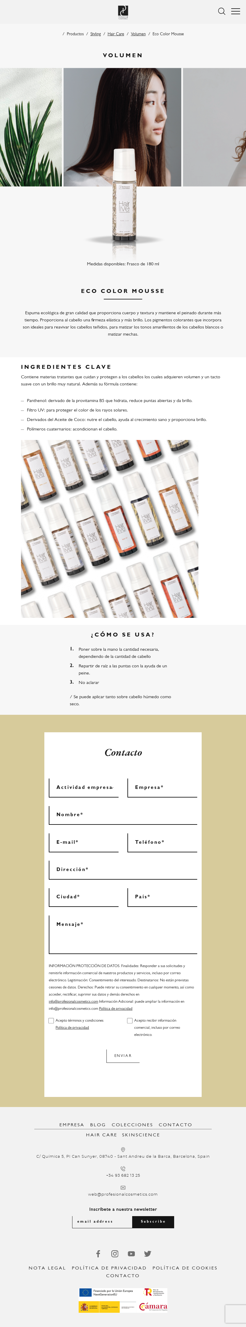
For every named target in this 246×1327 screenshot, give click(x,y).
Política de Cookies (185, 1268)
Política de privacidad (115, 1009)
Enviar (123, 1056)
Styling (95, 34)
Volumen (138, 34)
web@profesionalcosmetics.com (123, 1195)
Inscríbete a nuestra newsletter (123, 1209)
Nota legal (47, 1268)
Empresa (72, 1125)
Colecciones (132, 1125)
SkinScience (141, 1135)
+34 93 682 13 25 (123, 1176)
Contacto (175, 1125)
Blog (98, 1125)
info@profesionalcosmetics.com (73, 1002)
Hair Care (116, 34)
